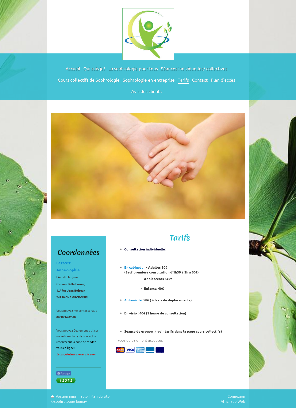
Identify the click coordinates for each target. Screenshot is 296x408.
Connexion (236, 396)
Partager (63, 373)
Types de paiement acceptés (139, 340)
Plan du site (100, 396)
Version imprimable (70, 396)
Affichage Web (233, 401)
